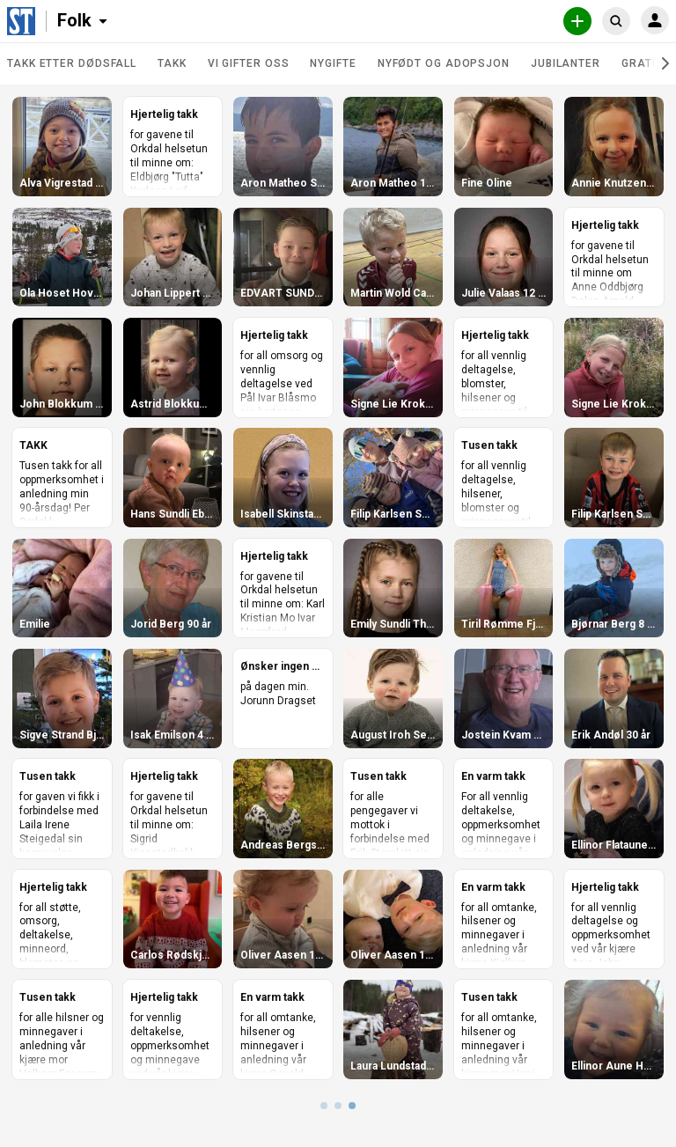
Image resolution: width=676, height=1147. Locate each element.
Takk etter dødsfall (71, 63)
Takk (172, 63)
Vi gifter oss (249, 63)
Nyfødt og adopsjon (444, 63)
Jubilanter (565, 63)
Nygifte (333, 63)
